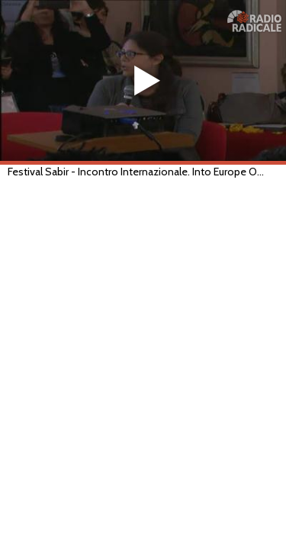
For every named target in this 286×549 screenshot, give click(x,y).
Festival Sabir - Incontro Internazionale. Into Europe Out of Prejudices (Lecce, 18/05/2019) (136, 171)
